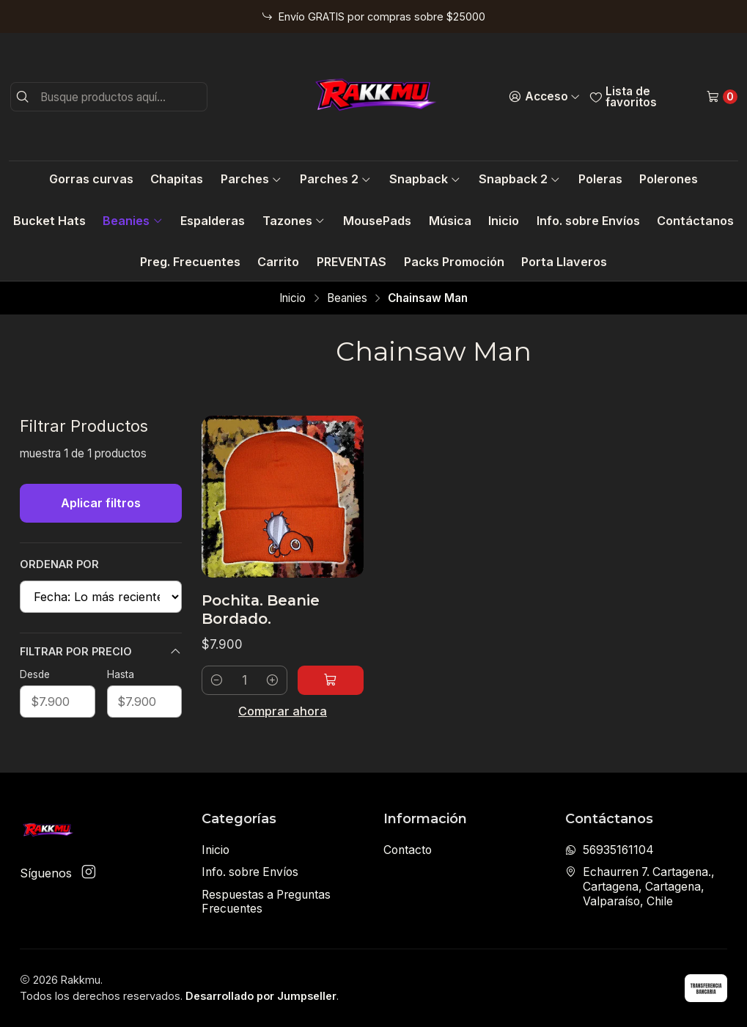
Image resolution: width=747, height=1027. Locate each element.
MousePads (377, 220)
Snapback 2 (520, 179)
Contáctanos (695, 220)
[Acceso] (544, 96)
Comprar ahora (282, 711)
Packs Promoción (454, 261)
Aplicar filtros (101, 503)
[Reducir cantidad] (216, 680)
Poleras (600, 179)
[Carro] (721, 96)
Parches (251, 179)
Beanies (133, 220)
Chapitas (176, 179)
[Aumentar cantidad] (272, 680)
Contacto (407, 850)
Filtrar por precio (101, 651)
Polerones (668, 179)
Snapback (425, 179)
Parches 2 (336, 179)
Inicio (503, 220)
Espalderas (212, 220)
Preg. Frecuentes (190, 261)
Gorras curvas (91, 179)
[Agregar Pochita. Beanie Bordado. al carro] (331, 680)
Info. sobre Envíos (588, 220)
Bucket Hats (49, 220)
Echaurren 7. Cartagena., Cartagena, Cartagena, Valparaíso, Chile (640, 886)
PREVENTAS (351, 261)
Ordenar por (59, 564)
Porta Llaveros (564, 261)
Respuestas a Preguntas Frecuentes (266, 902)
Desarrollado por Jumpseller (260, 996)
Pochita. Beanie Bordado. (261, 609)
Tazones (293, 220)
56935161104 (609, 850)
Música (450, 220)
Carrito (278, 261)
